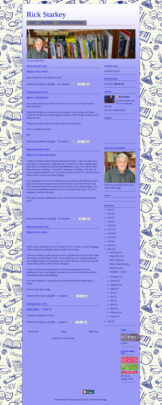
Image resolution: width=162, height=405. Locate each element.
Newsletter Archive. (112, 71)
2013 (110, 245)
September (114, 285)
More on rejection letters (42, 154)
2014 (110, 241)
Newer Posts (33, 331)
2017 (110, 229)
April (112, 304)
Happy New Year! (37, 71)
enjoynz (86, 400)
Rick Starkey (46, 14)
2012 (110, 249)
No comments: (63, 84)
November (114, 277)
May (112, 300)
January (113, 316)
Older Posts (93, 331)
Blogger (103, 400)
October (113, 281)
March (113, 308)
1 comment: (62, 322)
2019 (110, 221)
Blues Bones (47, 23)
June (112, 296)
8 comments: (62, 296)
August (113, 289)
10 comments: (63, 141)
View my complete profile (115, 110)
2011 (110, 321)
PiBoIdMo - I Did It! (39, 309)
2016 (110, 233)
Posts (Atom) (69, 338)
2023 (110, 210)
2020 (110, 218)
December (114, 252)
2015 (110, 237)
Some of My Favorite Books (71, 23)
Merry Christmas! (37, 97)
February (114, 312)
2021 (110, 213)
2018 (110, 225)
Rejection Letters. (37, 232)
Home (32, 23)
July (112, 293)
